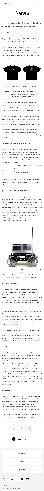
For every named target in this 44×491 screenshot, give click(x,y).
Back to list (22, 439)
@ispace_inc (33, 417)
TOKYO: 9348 (34, 47)
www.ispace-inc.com (11, 417)
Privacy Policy (5, 485)
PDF (22, 427)
